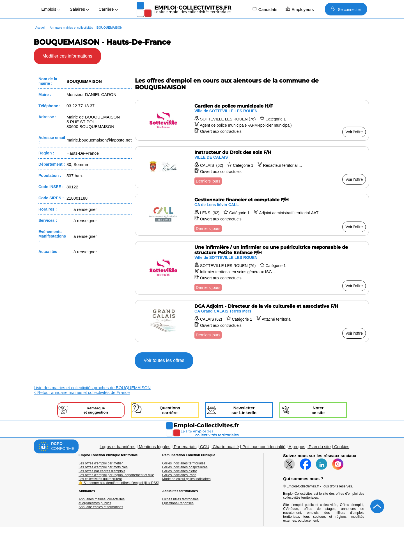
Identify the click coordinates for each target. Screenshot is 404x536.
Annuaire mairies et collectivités (71, 27)
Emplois (50, 9)
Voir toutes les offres (164, 360)
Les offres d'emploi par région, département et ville (116, 475)
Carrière (108, 9)
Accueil (40, 27)
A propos (297, 446)
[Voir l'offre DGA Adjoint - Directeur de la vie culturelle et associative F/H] (252, 321)
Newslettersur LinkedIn (243, 410)
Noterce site (318, 410)
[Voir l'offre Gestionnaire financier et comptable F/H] (252, 214)
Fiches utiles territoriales (180, 499)
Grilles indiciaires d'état (179, 471)
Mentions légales (155, 446)
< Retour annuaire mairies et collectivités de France (82, 392)
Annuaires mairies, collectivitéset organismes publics (102, 501)
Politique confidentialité (263, 446)
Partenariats (185, 446)
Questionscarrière (170, 410)
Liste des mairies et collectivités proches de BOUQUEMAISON (92, 387)
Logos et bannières (118, 446)
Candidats (264, 9)
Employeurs (300, 9)
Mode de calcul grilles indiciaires (186, 479)
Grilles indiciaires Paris (179, 475)
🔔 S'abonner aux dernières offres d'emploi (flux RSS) (119, 483)
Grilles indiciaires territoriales (183, 463)
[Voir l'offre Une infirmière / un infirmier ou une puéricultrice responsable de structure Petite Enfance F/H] (252, 267)
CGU (204, 446)
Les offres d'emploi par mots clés (103, 467)
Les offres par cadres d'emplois (102, 471)
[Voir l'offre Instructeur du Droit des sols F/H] (252, 167)
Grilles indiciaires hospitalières (184, 467)
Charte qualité (226, 446)
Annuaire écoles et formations (101, 507)
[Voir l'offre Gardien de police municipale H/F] (252, 120)
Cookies (341, 446)
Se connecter (346, 9)
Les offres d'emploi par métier (101, 463)
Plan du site (319, 446)
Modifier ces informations (67, 56)
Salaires (79, 9)
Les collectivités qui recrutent (100, 479)
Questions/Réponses (177, 503)
